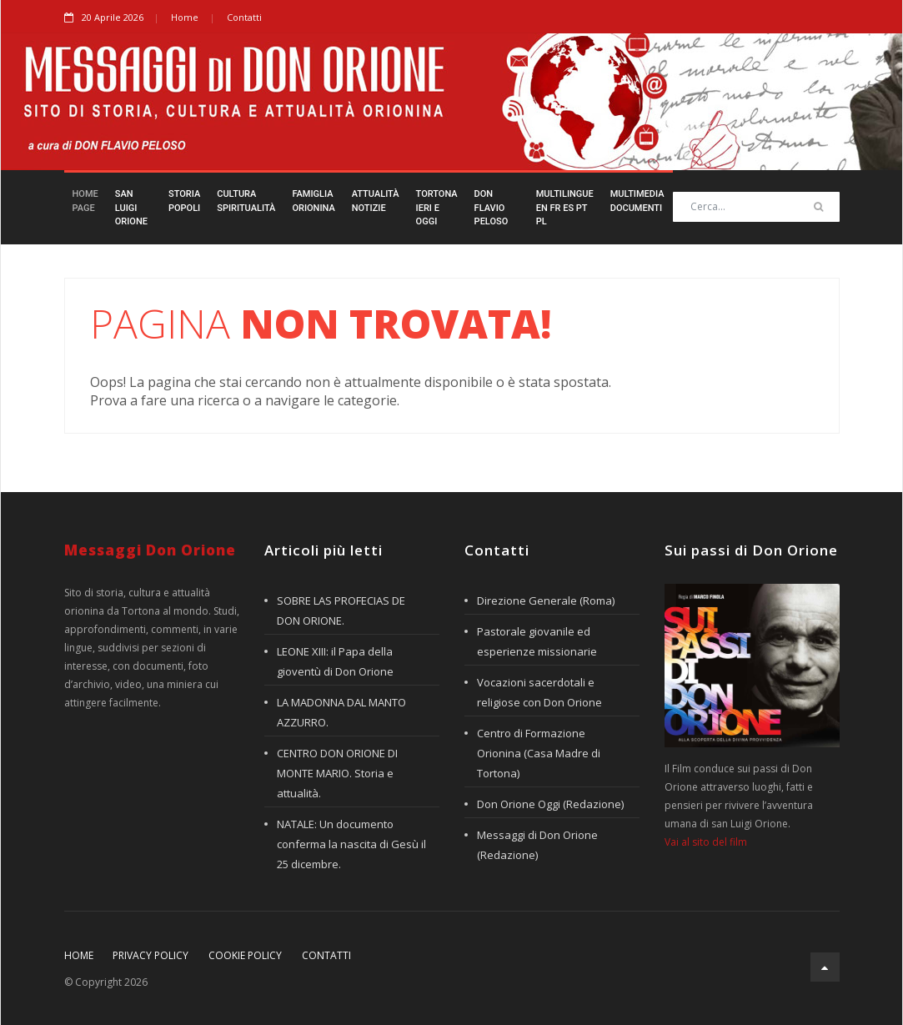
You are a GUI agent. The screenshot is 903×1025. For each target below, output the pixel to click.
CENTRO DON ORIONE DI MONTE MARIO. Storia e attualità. (337, 773)
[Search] (756, 207)
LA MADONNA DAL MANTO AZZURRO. (341, 712)
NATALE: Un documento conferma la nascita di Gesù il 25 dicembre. (351, 844)
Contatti (244, 17)
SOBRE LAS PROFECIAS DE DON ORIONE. (341, 610)
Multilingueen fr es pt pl (565, 207)
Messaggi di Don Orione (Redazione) (537, 844)
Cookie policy (245, 955)
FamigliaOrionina (313, 201)
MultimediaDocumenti (637, 201)
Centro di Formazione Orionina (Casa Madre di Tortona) (538, 753)
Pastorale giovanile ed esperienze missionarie (537, 641)
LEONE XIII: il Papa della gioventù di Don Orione (335, 661)
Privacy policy (150, 955)
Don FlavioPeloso (491, 207)
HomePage (85, 201)
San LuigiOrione (131, 207)
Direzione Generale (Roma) (546, 600)
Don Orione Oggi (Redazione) (550, 803)
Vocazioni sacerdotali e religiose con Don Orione (539, 692)
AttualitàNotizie (375, 201)
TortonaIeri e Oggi (437, 207)
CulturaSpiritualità (246, 201)
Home (184, 17)
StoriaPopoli (184, 201)
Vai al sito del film (706, 842)
